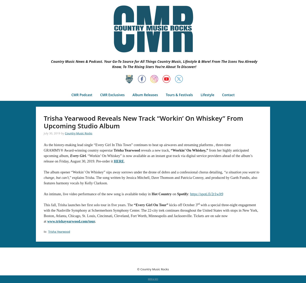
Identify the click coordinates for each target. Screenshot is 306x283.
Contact (228, 95)
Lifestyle (207, 95)
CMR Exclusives (112, 95)
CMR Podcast (81, 95)
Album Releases (145, 95)
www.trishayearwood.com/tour (71, 221)
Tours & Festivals (179, 95)
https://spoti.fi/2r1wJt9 (206, 194)
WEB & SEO (153, 279)
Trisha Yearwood (59, 231)
